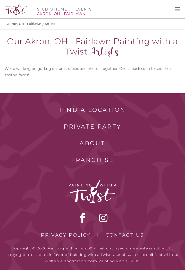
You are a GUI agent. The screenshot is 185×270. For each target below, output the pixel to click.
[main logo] (16, 6)
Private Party (92, 126)
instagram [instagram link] (103, 218)
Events (83, 9)
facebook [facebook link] (83, 218)
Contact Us (125, 235)
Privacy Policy (65, 235)
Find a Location (92, 109)
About (92, 143)
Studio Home (52, 9)
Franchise (92, 160)
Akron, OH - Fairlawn (24, 24)
